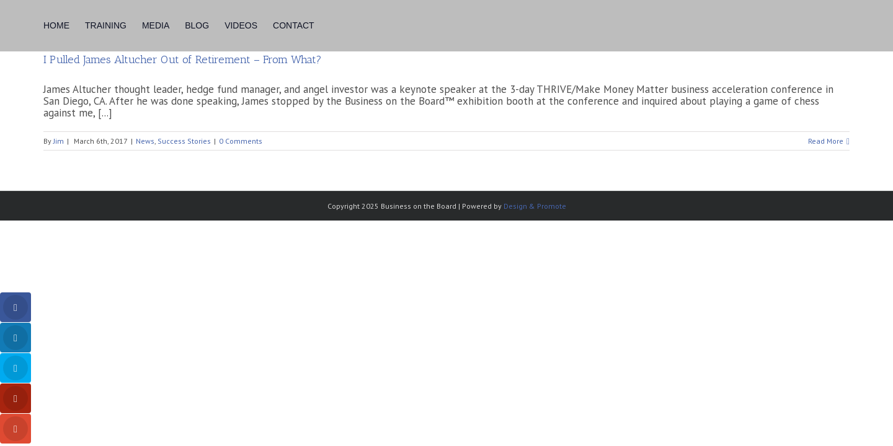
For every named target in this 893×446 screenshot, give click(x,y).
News (145, 141)
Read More (825, 141)
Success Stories (184, 141)
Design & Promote (535, 206)
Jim (58, 141)
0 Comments (240, 141)
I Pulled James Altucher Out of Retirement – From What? (182, 59)
